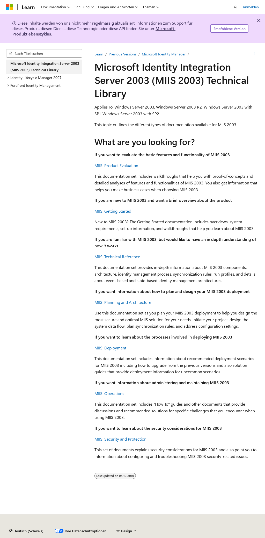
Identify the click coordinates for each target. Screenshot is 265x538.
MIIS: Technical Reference (117, 256)
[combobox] (44, 53)
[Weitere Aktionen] (254, 54)
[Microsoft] (9, 7)
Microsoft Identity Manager (164, 54)
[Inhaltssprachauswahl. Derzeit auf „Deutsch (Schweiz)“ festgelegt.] (26, 531)
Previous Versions (122, 54)
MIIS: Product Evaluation (116, 165)
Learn (98, 54)
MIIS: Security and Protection (120, 439)
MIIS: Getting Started (112, 211)
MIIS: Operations (109, 393)
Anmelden (251, 6)
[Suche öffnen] (235, 7)
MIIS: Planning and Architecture (122, 302)
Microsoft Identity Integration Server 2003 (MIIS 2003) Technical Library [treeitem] (44, 67)
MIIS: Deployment (110, 347)
